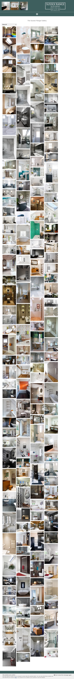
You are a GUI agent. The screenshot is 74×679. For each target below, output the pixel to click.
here (16, 677)
